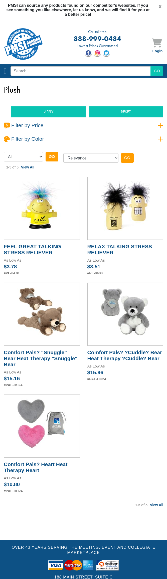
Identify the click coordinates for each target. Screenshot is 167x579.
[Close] (160, 6)
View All (27, 167)
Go (52, 156)
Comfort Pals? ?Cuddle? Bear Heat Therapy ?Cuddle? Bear (124, 355)
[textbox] (81, 71)
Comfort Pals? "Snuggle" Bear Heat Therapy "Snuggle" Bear (40, 358)
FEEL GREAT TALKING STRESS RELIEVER (32, 249)
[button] (48, 112)
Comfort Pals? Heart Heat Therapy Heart (35, 467)
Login (157, 51)
